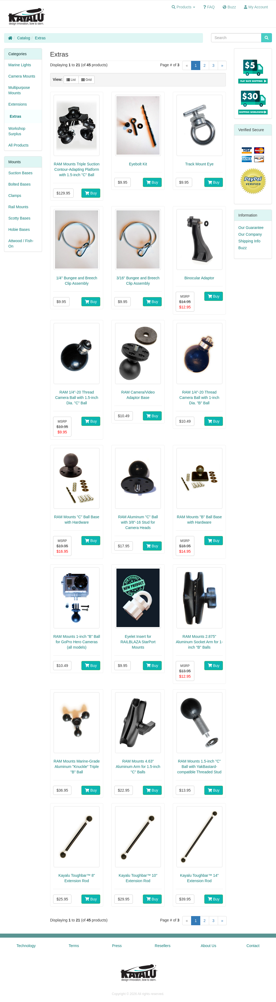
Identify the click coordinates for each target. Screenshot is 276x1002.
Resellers (162, 946)
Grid (86, 80)
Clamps (14, 195)
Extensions (17, 104)
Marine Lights (19, 65)
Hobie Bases (19, 229)
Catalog (23, 38)
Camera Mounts (21, 76)
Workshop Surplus (16, 131)
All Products (18, 145)
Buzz (242, 248)
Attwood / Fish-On (20, 243)
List (71, 80)
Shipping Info (249, 241)
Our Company (250, 234)
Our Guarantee (250, 227)
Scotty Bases (19, 218)
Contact (252, 946)
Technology (26, 946)
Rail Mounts (18, 207)
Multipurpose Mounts (19, 90)
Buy (91, 193)
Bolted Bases (19, 184)
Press (117, 946)
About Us (208, 946)
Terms (74, 946)
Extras (40, 38)
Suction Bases (20, 173)
